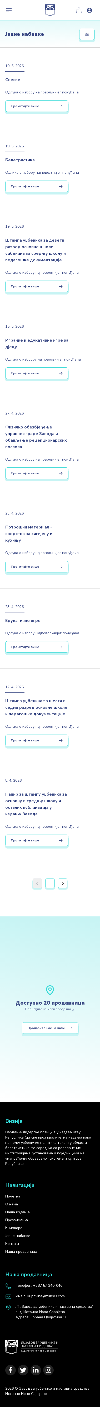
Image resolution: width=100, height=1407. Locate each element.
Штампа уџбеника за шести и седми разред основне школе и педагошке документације (36, 707)
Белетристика (20, 160)
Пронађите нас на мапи (50, 1028)
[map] (50, 1312)
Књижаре (13, 1227)
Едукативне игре (23, 620)
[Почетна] (31, 1344)
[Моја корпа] (79, 10)
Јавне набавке (17, 1235)
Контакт (12, 1243)
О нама (11, 1204)
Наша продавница (21, 1251)
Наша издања (17, 1212)
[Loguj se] (89, 10)
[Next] (62, 883)
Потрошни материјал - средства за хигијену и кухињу (28, 533)
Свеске (12, 80)
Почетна (12, 1196)
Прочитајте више (37, 106)
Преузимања (16, 1220)
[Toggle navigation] (9, 10)
